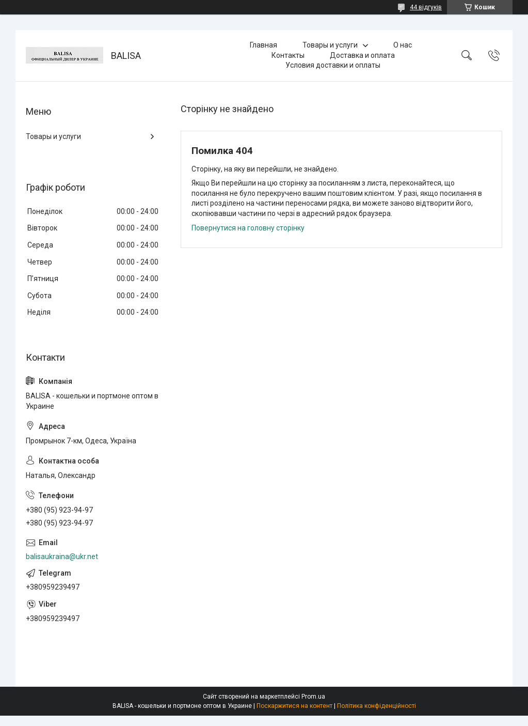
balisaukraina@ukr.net (62, 556)
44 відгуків (426, 7)
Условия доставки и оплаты (332, 65)
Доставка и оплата (362, 55)
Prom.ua (313, 696)
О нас (402, 45)
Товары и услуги (330, 45)
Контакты (288, 55)
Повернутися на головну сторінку (248, 228)
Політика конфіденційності (376, 705)
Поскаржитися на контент (294, 705)
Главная (263, 45)
